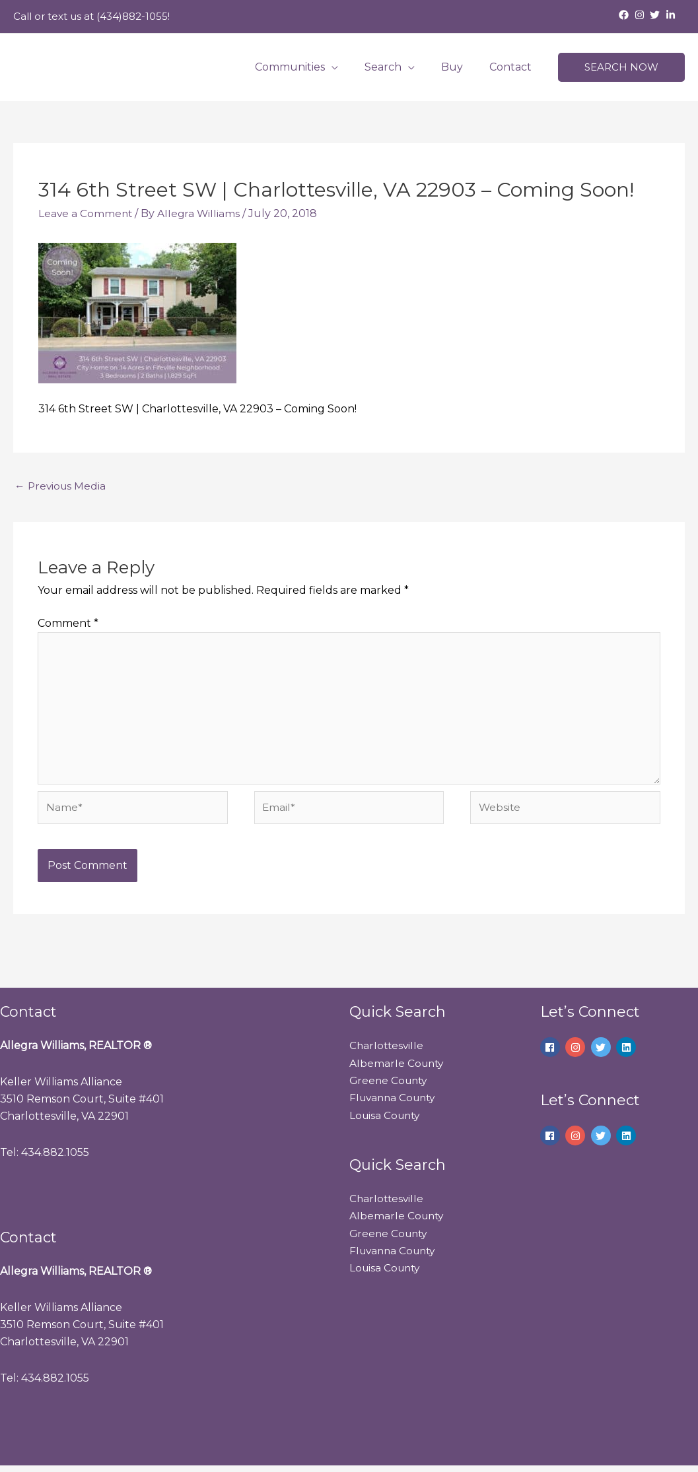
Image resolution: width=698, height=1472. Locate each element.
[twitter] (656, 15)
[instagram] (641, 15)
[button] (621, 67)
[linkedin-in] (672, 15)
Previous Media (61, 486)
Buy (460, 67)
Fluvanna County (395, 1103)
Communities (308, 67)
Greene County (390, 1086)
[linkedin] (627, 1053)
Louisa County (386, 1121)
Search (396, 67)
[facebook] (625, 15)
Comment (68, 624)
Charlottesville (387, 1051)
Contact (513, 67)
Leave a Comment (86, 213)
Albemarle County (397, 1069)
